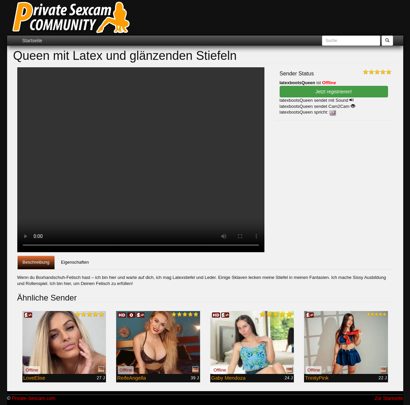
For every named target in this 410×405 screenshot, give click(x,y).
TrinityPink (316, 378)
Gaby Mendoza (228, 378)
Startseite (32, 40)
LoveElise (34, 378)
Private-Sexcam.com (34, 398)
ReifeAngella (131, 378)
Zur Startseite (388, 398)
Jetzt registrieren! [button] (334, 91)
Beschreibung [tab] (36, 262)
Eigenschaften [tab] (75, 262)
